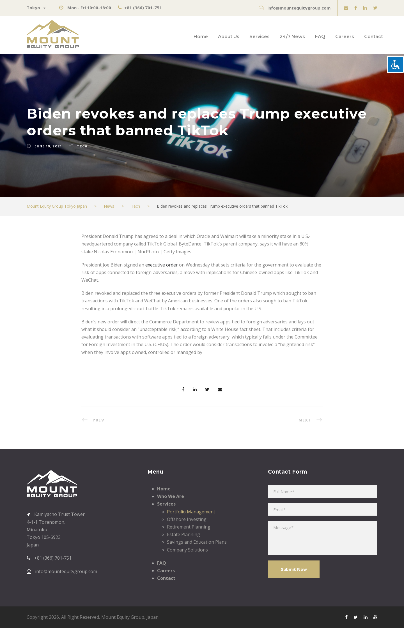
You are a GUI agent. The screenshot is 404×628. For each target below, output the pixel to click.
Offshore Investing (186, 519)
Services (259, 36)
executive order (161, 265)
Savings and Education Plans (197, 542)
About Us (228, 36)
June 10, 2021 (48, 146)
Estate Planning (183, 534)
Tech (82, 146)
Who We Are (170, 496)
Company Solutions (187, 550)
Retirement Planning (188, 527)
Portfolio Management (191, 512)
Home (201, 36)
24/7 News (292, 36)
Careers (344, 36)
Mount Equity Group (122, 617)
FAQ (320, 36)
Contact (373, 36)
